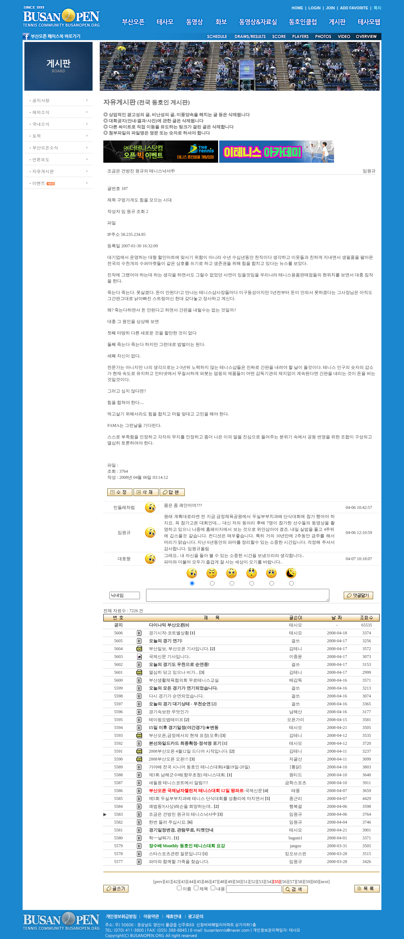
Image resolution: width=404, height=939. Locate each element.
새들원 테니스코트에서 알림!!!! (178, 782)
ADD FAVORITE (354, 8)
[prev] (158, 881)
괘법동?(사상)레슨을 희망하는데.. (181, 806)
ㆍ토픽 (34, 136)
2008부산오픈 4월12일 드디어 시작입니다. (189, 751)
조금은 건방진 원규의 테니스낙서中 (183, 814)
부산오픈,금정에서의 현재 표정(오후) (184, 735)
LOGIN (315, 8)
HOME (297, 8)
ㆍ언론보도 (39, 159)
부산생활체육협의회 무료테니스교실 (184, 680)
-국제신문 (205, 790)
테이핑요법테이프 (166, 719)
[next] (324, 881)
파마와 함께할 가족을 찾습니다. (179, 861)
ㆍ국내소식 (39, 124)
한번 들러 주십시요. (168, 822)
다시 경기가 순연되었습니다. (176, 696)
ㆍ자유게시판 (41, 171)
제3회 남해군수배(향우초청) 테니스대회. (187, 774)
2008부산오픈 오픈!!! (169, 759)
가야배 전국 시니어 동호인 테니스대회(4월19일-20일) (199, 766)
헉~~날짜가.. (161, 837)
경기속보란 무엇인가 (169, 711)
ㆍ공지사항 (39, 100)
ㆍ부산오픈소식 (43, 147)
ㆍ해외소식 (39, 112)
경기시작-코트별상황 (169, 632)
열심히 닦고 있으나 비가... (173, 672)
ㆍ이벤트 (36, 183)
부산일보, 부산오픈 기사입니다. (179, 648)
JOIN (330, 8)
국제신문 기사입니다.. (170, 656)
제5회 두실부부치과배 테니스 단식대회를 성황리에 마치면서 (206, 798)
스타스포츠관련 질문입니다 (175, 853)
